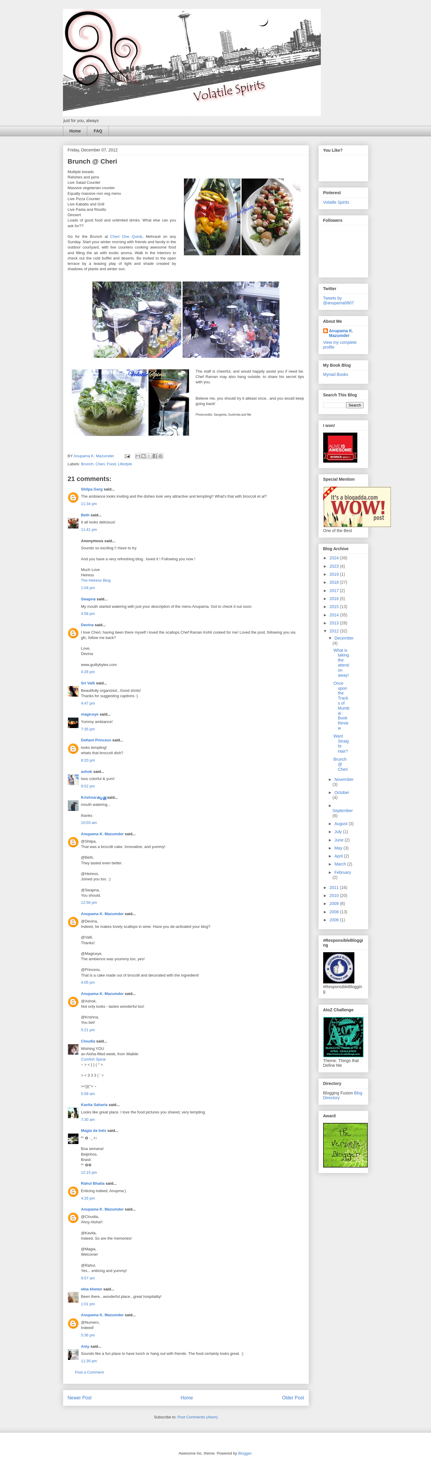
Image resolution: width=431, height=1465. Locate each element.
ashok (87, 771)
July (338, 831)
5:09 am (88, 1093)
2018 (334, 582)
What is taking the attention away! (341, 663)
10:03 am (89, 822)
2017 (334, 590)
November (344, 779)
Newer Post (80, 1397)
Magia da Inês (93, 1130)
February (342, 872)
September (342, 810)
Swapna (88, 599)
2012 (334, 631)
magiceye (90, 714)
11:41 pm (89, 529)
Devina (87, 625)
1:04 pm (88, 588)
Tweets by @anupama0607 (338, 300)
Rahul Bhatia (93, 1183)
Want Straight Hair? (341, 743)
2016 (334, 598)
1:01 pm (88, 1304)
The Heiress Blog (96, 580)
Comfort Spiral (93, 1059)
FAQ (98, 131)
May (338, 848)
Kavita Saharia (94, 1104)
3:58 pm (88, 613)
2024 (334, 558)
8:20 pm (88, 760)
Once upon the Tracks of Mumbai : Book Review (341, 705)
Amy (85, 1346)
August (341, 823)
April (339, 856)
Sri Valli (88, 683)
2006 (334, 919)
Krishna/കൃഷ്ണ (93, 797)
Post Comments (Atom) (198, 1417)
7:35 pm (88, 729)
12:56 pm (89, 902)
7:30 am (88, 1119)
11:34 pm (89, 503)
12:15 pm (89, 1172)
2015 (334, 606)
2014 (334, 615)
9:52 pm (88, 786)
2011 (334, 887)
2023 (334, 566)
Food (111, 464)
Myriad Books (335, 374)
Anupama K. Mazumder (102, 834)
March (340, 864)
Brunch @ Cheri (340, 764)
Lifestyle (125, 464)
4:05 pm (88, 982)
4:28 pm (88, 672)
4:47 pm (88, 703)
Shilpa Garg (92, 489)
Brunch (87, 464)
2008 (334, 911)
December (344, 638)
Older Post (293, 1397)
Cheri (100, 464)
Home (75, 131)
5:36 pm (88, 1335)
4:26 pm (88, 1198)
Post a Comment (89, 1372)
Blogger (244, 1453)
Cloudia (88, 1041)
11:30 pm (89, 1361)
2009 (334, 903)
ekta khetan (91, 1289)
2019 (334, 574)
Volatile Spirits (336, 202)
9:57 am (88, 1278)
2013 (334, 623)
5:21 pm (88, 1030)
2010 (334, 895)
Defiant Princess (96, 740)
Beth (85, 515)
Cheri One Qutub (126, 236)
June (339, 840)
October (341, 792)
